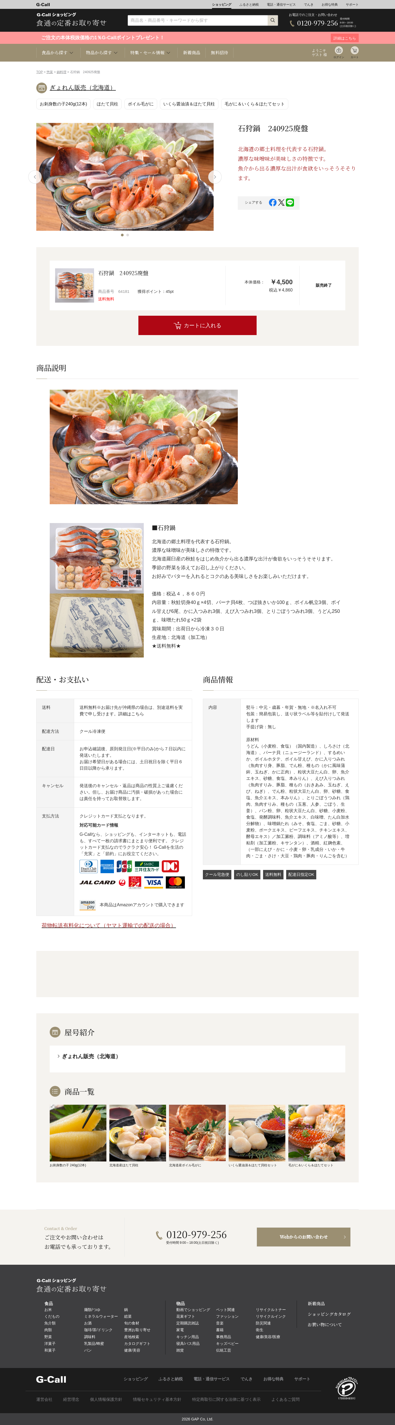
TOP (39, 72)
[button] (122, 235)
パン (88, 1350)
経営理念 (71, 1399)
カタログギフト (137, 1343)
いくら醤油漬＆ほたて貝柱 (189, 104)
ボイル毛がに (141, 104)
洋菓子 (50, 1343)
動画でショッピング (193, 1309)
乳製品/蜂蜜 (94, 1343)
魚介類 (50, 1323)
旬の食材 (131, 1323)
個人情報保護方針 (106, 1399)
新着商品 (191, 52)
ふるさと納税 (249, 4)
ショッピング (221, 4)
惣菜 (49, 72)
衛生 (259, 1330)
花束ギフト (185, 1316)
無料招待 (219, 52)
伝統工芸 (223, 1350)
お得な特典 (330, 4)
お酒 (88, 1323)
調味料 (89, 1337)
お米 (48, 1309)
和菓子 (50, 1350)
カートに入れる (202, 325)
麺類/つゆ (92, 1309)
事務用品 (223, 1337)
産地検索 (131, 1337)
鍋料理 (61, 72)
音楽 (220, 1323)
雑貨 (180, 1350)
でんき (309, 4)
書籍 (220, 1330)
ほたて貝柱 (107, 104)
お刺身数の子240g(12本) (63, 104)
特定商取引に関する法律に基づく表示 (226, 1399)
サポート (352, 4)
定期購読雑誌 (187, 1323)
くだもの (51, 1316)
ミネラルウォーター (101, 1316)
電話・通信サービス (281, 4)
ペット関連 (225, 1309)
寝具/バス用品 (188, 1343)
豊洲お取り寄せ (137, 1330)
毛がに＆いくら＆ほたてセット (255, 104)
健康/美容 (132, 1350)
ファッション (227, 1316)
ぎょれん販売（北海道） (83, 87)
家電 (180, 1330)
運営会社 (44, 1399)
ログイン (338, 57)
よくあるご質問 (285, 1399)
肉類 (48, 1330)
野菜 (48, 1337)
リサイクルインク (271, 1316)
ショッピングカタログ (329, 1314)
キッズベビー (227, 1343)
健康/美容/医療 (268, 1337)
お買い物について (325, 1324)
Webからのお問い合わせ (304, 1237)
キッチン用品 (187, 1337)
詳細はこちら (131, 714)
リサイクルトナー (271, 1309)
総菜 (128, 1316)
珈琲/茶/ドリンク (98, 1330)
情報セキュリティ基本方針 (157, 1399)
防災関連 (263, 1323)
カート (355, 57)
